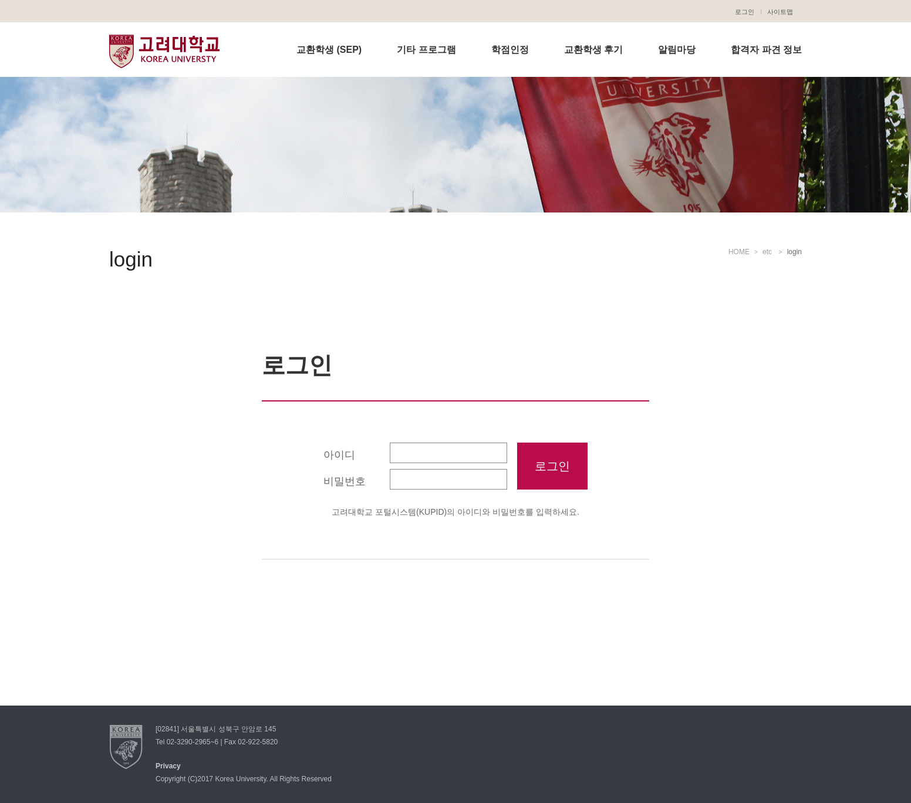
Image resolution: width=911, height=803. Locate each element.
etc (768, 252)
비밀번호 (344, 481)
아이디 (339, 455)
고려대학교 (164, 51)
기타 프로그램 (426, 50)
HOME (739, 252)
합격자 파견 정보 (766, 50)
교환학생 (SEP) (329, 50)
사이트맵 (780, 11)
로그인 (744, 11)
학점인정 (510, 50)
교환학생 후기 (593, 50)
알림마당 (677, 50)
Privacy (168, 766)
